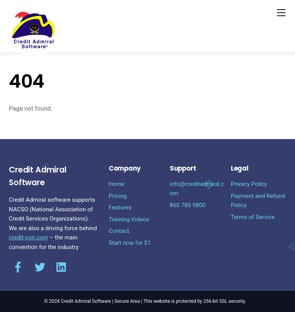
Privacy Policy (249, 184)
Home (116, 184)
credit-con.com (28, 237)
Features (120, 207)
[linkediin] (62, 267)
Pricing (118, 196)
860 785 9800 (188, 205)
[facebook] (18, 267)
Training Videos (129, 219)
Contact (119, 230)
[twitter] (40, 267)
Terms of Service (253, 217)
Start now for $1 (130, 242)
